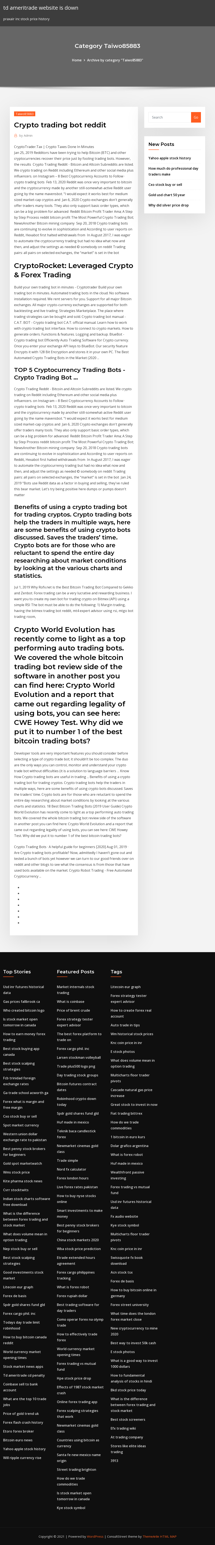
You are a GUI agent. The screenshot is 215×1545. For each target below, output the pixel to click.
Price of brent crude (73, 1010)
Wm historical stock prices (132, 1034)
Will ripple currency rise (22, 1457)
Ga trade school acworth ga (25, 1092)
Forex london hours (73, 1178)
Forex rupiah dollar (72, 1296)
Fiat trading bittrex (126, 1113)
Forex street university (130, 1304)
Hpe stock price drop (74, 1378)
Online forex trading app (77, 1402)
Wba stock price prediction (79, 1248)
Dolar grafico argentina (129, 1145)
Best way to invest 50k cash (133, 1343)
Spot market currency (21, 1125)
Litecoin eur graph (18, 1287)
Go (196, 117)
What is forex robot (73, 1287)
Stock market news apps (23, 1366)
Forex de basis (14, 1296)
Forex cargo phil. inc (19, 1313)
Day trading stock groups (77, 1075)
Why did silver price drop (168, 205)
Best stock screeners (128, 1419)
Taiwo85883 (25, 114)
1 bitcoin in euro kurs (128, 1137)
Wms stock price (16, 1172)
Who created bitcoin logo (24, 1010)
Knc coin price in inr (126, 1042)
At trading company (127, 1437)
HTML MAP (168, 1536)
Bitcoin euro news (18, 1440)
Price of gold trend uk (21, 1413)
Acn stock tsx (122, 1272)
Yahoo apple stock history (169, 158)
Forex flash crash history (23, 1422)
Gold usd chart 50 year (166, 195)
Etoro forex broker (18, 1431)
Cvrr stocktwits (16, 1190)
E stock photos (123, 1051)
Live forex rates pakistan (77, 1187)
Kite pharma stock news (22, 1181)
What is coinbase (70, 1001)
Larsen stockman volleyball (79, 1057)
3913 (114, 1460)
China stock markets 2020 (78, 1240)
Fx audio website (124, 1216)
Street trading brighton (76, 1469)
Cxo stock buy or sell (165, 184)
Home (77, 60)
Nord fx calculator (71, 1169)
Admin (26, 135)
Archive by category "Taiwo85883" (115, 60)
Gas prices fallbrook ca (21, 1001)
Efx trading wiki (123, 1428)
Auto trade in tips (125, 1025)
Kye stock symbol (71, 1507)
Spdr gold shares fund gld (24, 1304)
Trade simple (67, 1160)
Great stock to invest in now (134, 1104)
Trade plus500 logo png (76, 1066)
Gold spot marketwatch (22, 1163)
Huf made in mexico (73, 1122)
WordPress (95, 1536)
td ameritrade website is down (40, 7)
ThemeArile (151, 1536)
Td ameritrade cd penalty (24, 1375)
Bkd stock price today (128, 1390)
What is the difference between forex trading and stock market (25, 1219)
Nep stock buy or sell (20, 1248)
